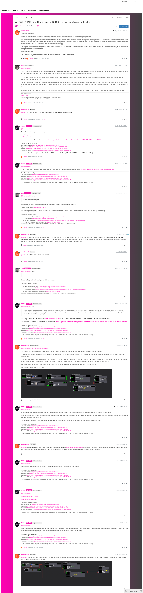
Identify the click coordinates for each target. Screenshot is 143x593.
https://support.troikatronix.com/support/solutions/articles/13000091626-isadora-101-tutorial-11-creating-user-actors (82, 140)
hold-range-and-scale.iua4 (29, 137)
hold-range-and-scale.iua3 (29, 499)
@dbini (32, 109)
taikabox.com (24, 95)
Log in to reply (123, 26)
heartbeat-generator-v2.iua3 (29, 496)
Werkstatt (31, 11)
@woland (24, 237)
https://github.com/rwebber (53, 222)
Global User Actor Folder (51, 319)
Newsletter (44, 11)
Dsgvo (124, 2)
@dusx (23, 255)
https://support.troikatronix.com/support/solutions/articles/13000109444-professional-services (61, 220)
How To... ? (20, 26)
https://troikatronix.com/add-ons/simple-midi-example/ (97, 169)
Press (118, 2)
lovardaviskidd (25, 30)
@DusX (32, 252)
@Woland (33, 234)
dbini (22, 65)
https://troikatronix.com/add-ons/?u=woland (56, 148)
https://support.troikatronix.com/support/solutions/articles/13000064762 (48, 147)
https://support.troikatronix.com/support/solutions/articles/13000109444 (52, 150)
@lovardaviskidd (29, 65)
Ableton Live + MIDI (39, 207)
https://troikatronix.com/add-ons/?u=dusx (43, 218)
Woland (23, 126)
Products (6, 11)
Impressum (132, 2)
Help (23, 11)
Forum (15, 11)
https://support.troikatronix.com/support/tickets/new (45, 145)
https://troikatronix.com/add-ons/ (34, 148)
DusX (22, 193)
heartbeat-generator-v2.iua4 (29, 135)
